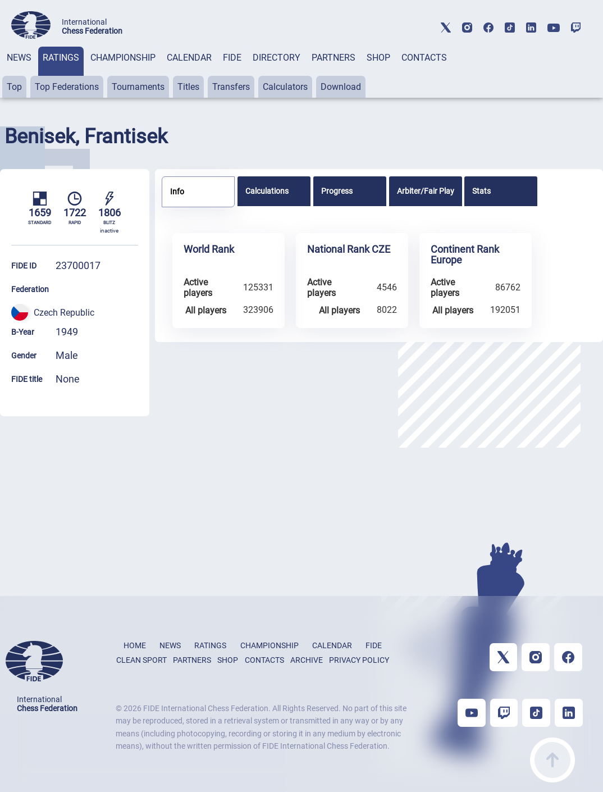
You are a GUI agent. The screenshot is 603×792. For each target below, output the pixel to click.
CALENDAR (189, 57)
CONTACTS (424, 57)
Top (14, 86)
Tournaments (138, 86)
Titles (188, 86)
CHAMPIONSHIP (123, 57)
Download (341, 86)
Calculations (267, 190)
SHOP (378, 57)
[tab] (19, 72)
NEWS (19, 57)
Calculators (285, 86)
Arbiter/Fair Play (425, 190)
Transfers (231, 86)
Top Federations (67, 86)
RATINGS (61, 57)
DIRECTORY (276, 57)
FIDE (232, 57)
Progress (337, 190)
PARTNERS (333, 57)
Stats (481, 190)
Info (177, 191)
